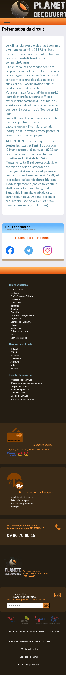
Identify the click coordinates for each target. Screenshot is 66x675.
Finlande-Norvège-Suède (22, 315)
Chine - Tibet (16, 302)
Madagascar (16, 328)
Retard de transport (19, 500)
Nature (13, 365)
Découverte (15, 359)
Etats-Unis (15, 312)
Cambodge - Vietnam (20, 322)
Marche (14, 368)
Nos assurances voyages (22, 399)
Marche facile (16, 355)
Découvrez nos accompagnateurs (26, 383)
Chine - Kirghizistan (19, 331)
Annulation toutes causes (22, 497)
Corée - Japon (17, 290)
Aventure (14, 362)
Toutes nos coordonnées (33, 238)
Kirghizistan (15, 318)
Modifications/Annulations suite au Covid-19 (29, 641)
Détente (14, 352)
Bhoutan (14, 309)
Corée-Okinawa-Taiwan (21, 296)
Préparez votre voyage (21, 380)
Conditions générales (29, 657)
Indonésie (15, 299)
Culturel (14, 349)
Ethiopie (14, 325)
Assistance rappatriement (22, 503)
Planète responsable (20, 389)
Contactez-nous (17, 393)
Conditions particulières (29, 664)
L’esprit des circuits (19, 386)
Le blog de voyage (19, 396)
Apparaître (55, 631)
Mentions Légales (29, 649)
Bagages (14, 506)
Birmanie (14, 306)
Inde (12, 334)
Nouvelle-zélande (18, 338)
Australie (14, 293)
